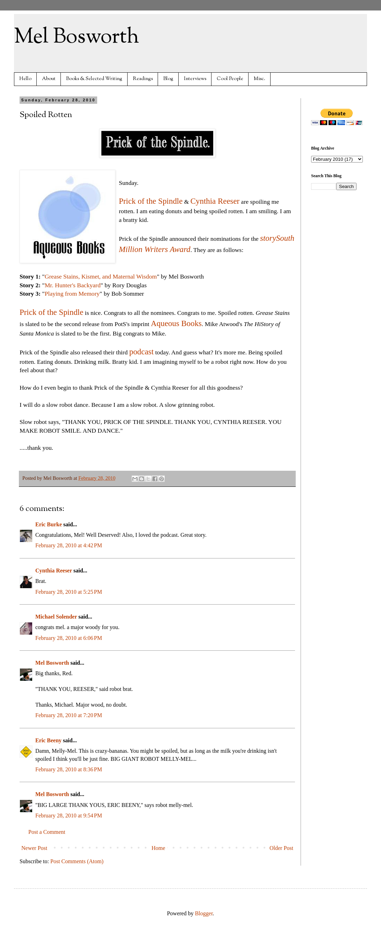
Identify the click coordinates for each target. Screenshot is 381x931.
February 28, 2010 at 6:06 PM (68, 638)
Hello (25, 78)
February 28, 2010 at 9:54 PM (68, 815)
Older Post (281, 848)
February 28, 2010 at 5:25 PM (68, 592)
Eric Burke (48, 524)
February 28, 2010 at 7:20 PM (68, 715)
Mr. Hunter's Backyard (73, 285)
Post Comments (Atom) (76, 861)
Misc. (259, 78)
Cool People (230, 78)
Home (158, 848)
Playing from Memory (72, 293)
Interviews (195, 78)
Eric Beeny (48, 740)
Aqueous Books (176, 323)
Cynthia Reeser (214, 201)
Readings (143, 78)
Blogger (204, 913)
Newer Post (34, 848)
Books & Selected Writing (94, 78)
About (49, 78)
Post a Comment (46, 832)
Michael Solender (56, 617)
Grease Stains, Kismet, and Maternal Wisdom (101, 276)
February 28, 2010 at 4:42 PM (68, 545)
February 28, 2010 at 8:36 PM (68, 769)
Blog (168, 78)
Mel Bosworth (76, 37)
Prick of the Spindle (150, 201)
